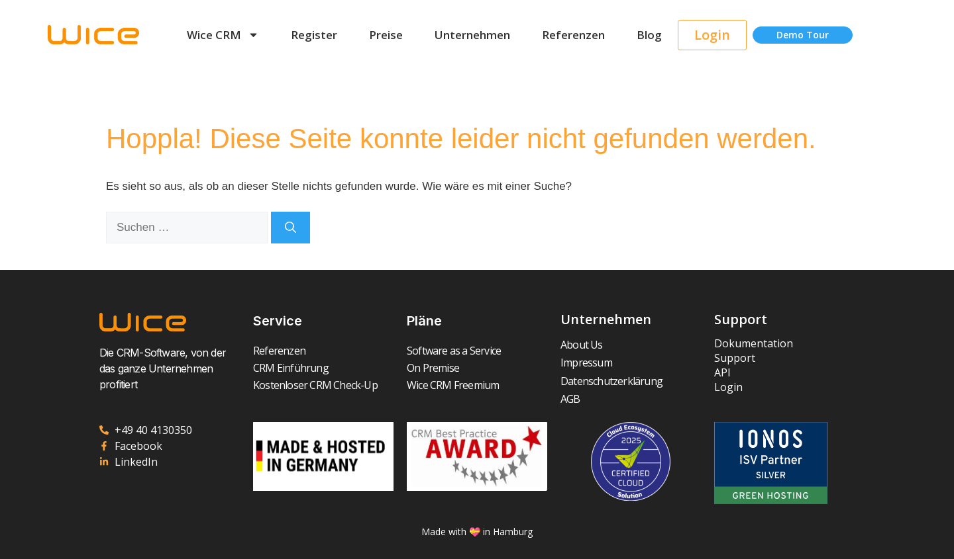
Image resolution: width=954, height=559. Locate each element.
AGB (570, 399)
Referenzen (573, 34)
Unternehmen (472, 34)
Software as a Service (454, 350)
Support (734, 358)
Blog (649, 34)
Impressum (586, 362)
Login (728, 387)
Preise (386, 34)
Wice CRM (223, 34)
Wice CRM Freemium (453, 385)
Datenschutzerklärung (611, 381)
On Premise (433, 368)
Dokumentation (753, 343)
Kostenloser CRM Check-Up (315, 385)
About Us (581, 344)
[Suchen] (290, 227)
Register (314, 34)
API (722, 372)
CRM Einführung (291, 368)
